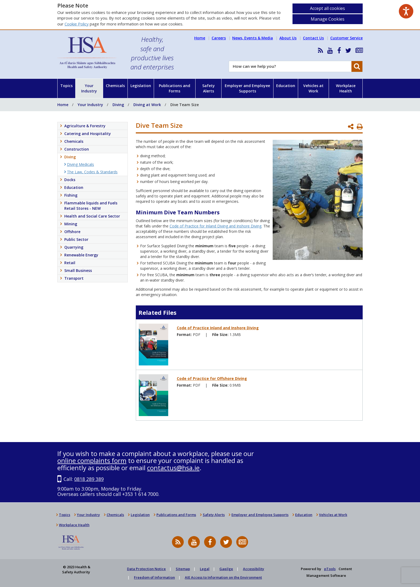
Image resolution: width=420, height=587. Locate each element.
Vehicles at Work (313, 88)
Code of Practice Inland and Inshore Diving (218, 327)
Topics (66, 85)
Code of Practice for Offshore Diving (212, 378)
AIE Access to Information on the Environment (223, 577)
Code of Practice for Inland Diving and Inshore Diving (215, 226)
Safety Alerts (208, 88)
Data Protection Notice (146, 568)
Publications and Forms (174, 88)
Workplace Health (345, 88)
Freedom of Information (154, 577)
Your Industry (89, 88)
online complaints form (91, 460)
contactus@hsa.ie (173, 467)
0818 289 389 (89, 479)
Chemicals (115, 85)
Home (199, 37)
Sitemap (183, 568)
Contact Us (313, 37)
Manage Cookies (327, 19)
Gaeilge (226, 568)
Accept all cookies (327, 8)
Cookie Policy (77, 24)
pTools (330, 568)
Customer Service (346, 37)
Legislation (140, 85)
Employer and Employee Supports (247, 88)
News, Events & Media (252, 37)
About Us (288, 37)
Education (285, 85)
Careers (219, 37)
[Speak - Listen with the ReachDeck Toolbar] (406, 11)
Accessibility (253, 568)
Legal (204, 568)
